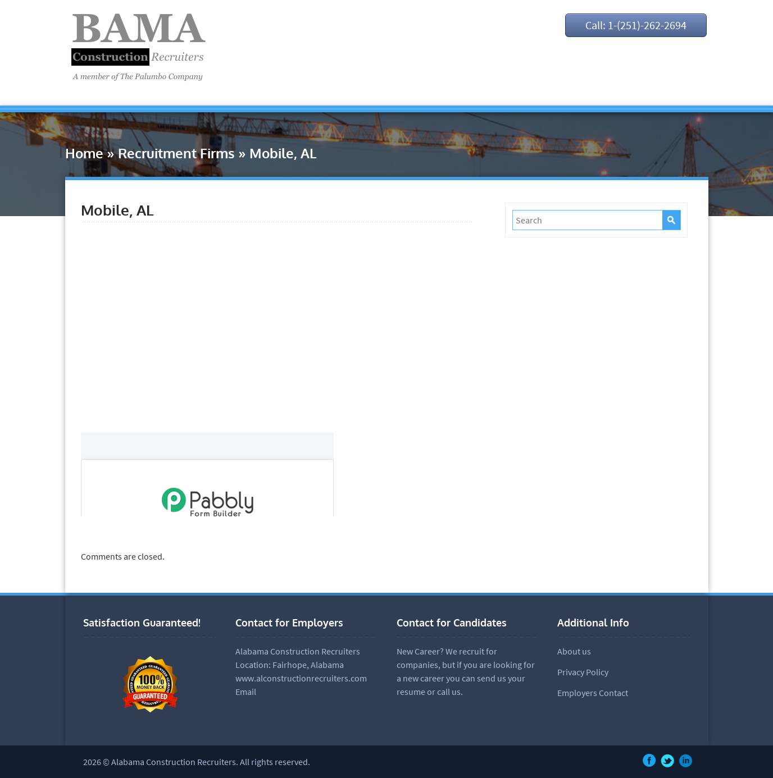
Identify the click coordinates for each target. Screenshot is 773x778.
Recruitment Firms (176, 153)
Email (245, 691)
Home (84, 153)
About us (574, 651)
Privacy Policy (582, 672)
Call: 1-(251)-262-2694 (635, 25)
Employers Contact (592, 692)
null (207, 474)
